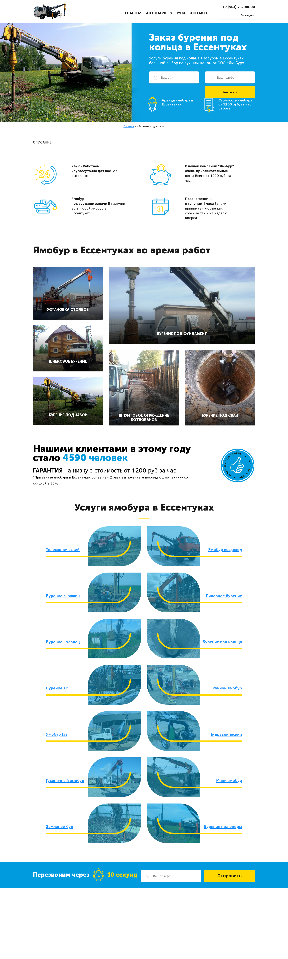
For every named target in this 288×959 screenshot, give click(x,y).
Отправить (230, 92)
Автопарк (156, 13)
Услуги (177, 13)
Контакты (199, 13)
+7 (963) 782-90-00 (238, 6)
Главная (134, 13)
